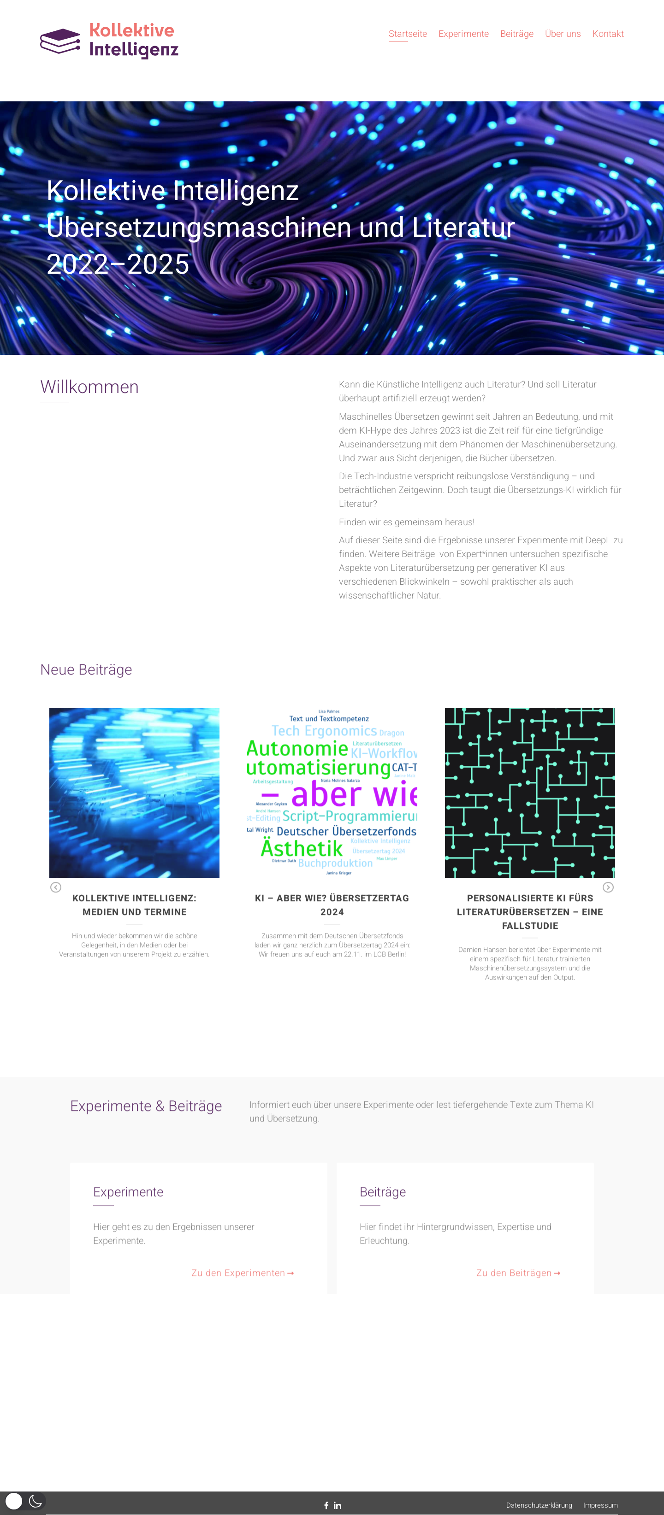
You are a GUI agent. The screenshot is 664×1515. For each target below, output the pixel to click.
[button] (25, 1501)
